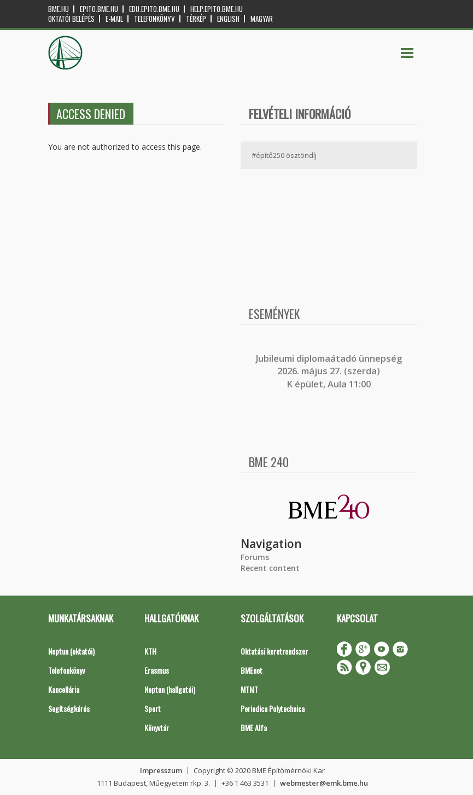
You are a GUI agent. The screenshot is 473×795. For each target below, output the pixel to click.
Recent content (270, 568)
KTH (150, 651)
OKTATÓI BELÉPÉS (71, 18)
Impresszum (161, 770)
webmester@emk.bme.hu (324, 783)
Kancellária (63, 689)
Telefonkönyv (154, 18)
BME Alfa (254, 727)
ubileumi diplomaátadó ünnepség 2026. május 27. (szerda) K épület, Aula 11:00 (330, 371)
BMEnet (251, 670)
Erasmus (156, 670)
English (228, 18)
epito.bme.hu (99, 9)
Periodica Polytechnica (273, 708)
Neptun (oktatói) (71, 651)
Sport (152, 708)
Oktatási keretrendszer (274, 651)
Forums (255, 557)
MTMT (249, 689)
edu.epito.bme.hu (154, 9)
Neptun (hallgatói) (169, 689)
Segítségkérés (69, 708)
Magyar (261, 18)
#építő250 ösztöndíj (284, 155)
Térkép (196, 18)
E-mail (114, 18)
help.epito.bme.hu (216, 9)
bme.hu (58, 9)
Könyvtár (156, 727)
